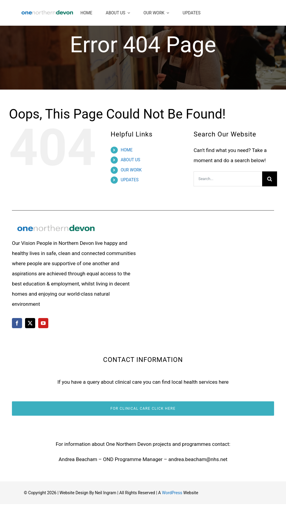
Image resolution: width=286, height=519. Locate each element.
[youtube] (43, 323)
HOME (127, 150)
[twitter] (30, 323)
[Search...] (228, 178)
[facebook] (17, 323)
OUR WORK (131, 170)
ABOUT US (130, 159)
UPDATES (130, 179)
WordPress (172, 492)
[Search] (269, 178)
